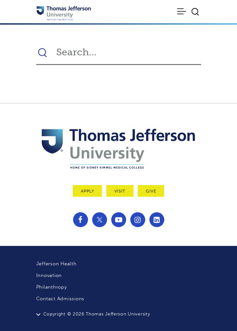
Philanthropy (51, 287)
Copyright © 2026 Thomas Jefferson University (96, 314)
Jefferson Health (56, 264)
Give (151, 191)
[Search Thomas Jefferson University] (125, 52)
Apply (87, 191)
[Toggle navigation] (182, 11)
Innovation (49, 275)
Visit (119, 191)
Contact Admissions (60, 299)
